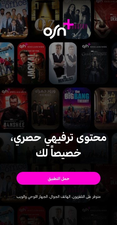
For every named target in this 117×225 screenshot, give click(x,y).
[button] (58, 178)
